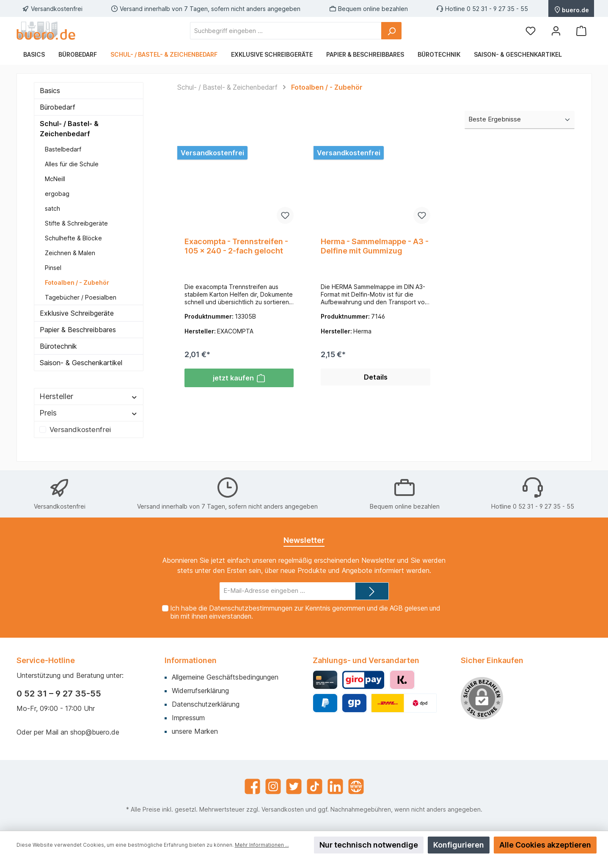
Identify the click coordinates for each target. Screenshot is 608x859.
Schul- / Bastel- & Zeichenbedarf (69, 128)
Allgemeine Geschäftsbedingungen (225, 677)
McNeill (55, 178)
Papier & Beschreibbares (78, 329)
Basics (50, 90)
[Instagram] (273, 786)
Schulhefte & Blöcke (73, 238)
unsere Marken (195, 731)
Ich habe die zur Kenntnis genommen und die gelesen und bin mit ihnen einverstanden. (305, 612)
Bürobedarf (57, 107)
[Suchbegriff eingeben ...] (286, 30)
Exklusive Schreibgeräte (77, 313)
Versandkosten (282, 809)
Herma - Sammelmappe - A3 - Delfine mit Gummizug (375, 246)
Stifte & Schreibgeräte (76, 223)
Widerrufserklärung (200, 690)
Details (376, 379)
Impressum (188, 717)
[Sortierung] (520, 120)
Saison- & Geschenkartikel (81, 362)
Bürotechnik (58, 346)
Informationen (191, 660)
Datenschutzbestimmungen (250, 608)
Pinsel (53, 267)
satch (52, 208)
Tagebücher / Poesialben (80, 297)
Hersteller (88, 396)
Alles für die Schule (72, 164)
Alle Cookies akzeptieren (545, 844)
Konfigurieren (458, 844)
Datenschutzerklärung (205, 704)
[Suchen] (391, 30)
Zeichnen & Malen (70, 252)
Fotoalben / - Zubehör (77, 282)
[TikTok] (314, 786)
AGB (395, 608)
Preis (88, 412)
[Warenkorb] (581, 30)
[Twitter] (293, 786)
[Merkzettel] (530, 30)
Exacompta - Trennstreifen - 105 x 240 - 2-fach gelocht (236, 246)
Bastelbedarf (63, 149)
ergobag (57, 193)
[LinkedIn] (335, 786)
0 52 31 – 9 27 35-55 (59, 693)
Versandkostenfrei (80, 429)
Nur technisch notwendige (368, 844)
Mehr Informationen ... (262, 845)
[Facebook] (252, 786)
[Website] (356, 786)
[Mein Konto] (556, 30)
